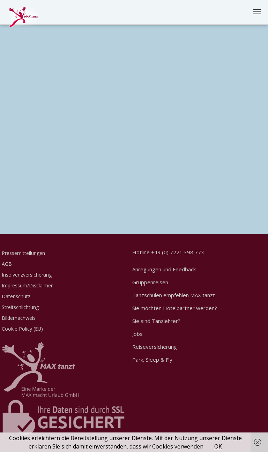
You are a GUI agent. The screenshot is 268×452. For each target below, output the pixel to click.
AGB (7, 264)
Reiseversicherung (154, 346)
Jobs (137, 333)
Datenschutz (16, 296)
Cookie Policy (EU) (22, 328)
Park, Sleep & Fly (152, 359)
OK (218, 446)
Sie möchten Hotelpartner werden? (174, 307)
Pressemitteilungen (23, 253)
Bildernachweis (19, 318)
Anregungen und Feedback (164, 269)
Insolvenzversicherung (27, 274)
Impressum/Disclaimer (27, 285)
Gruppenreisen (150, 282)
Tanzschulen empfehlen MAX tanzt (173, 295)
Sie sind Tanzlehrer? (156, 320)
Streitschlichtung (20, 307)
